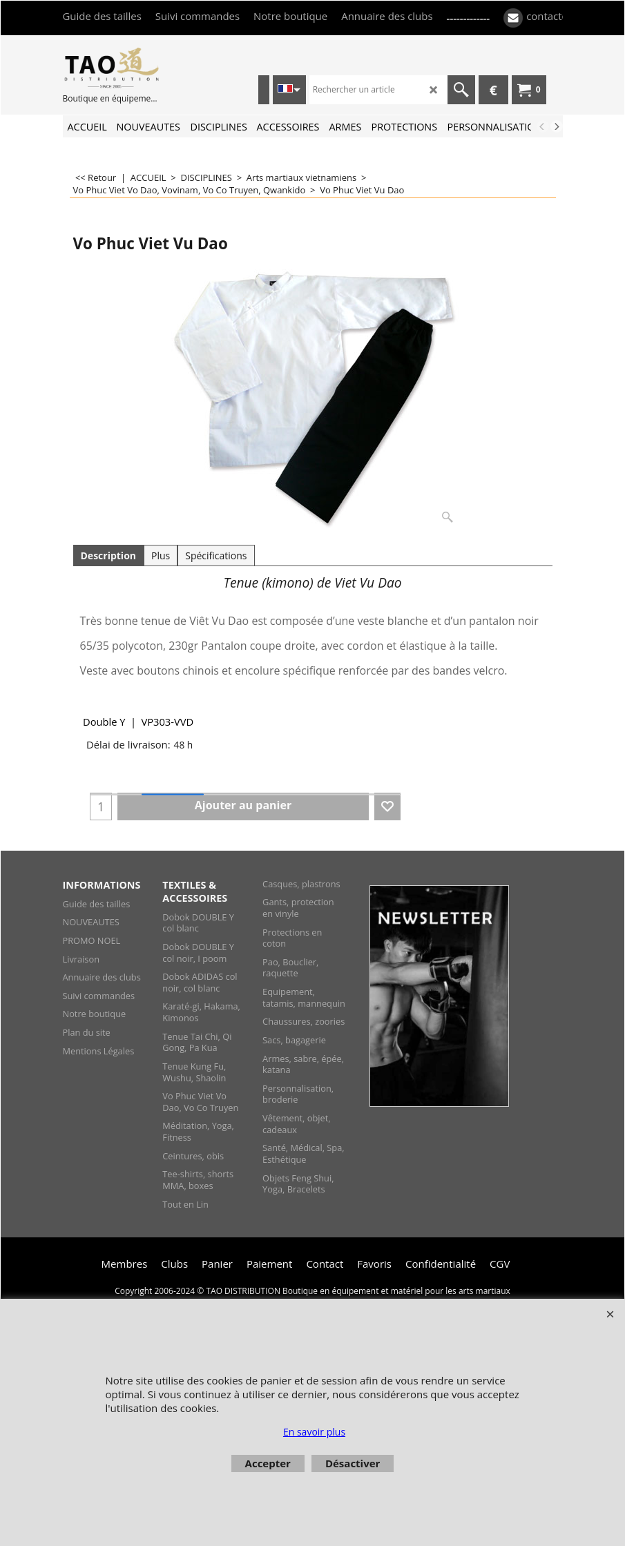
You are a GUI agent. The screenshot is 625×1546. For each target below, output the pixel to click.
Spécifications (216, 555)
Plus (160, 555)
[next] (556, 126)
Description (109, 555)
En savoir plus (314, 1431)
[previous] (543, 126)
